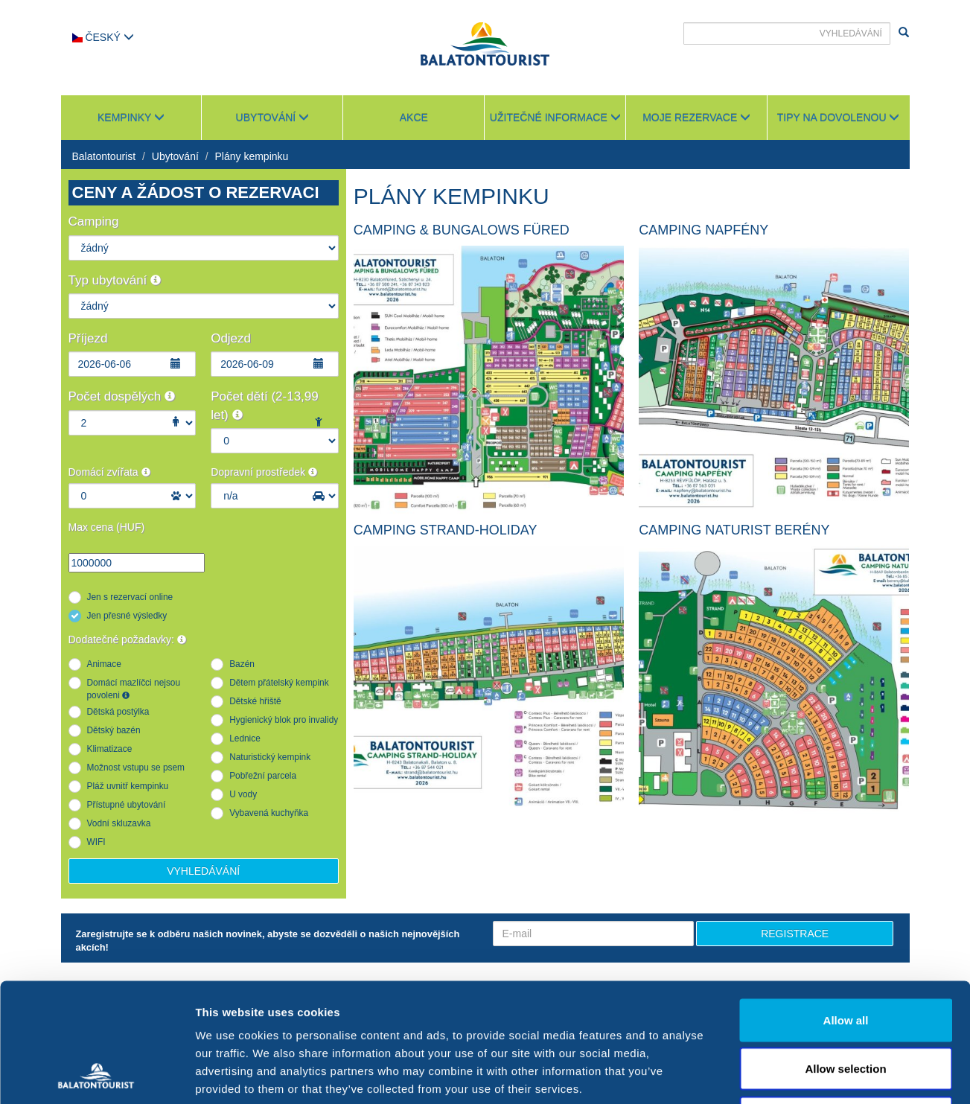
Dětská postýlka (118, 711)
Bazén (242, 664)
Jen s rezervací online (130, 597)
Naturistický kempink (269, 757)
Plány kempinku (252, 156)
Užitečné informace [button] (555, 118)
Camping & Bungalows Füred (461, 230)
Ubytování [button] (273, 118)
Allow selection (845, 957)
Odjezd (231, 338)
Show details (781, 1074)
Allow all (846, 908)
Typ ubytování (115, 280)
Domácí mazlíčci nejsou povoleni (134, 689)
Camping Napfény (703, 230)
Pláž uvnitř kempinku (128, 786)
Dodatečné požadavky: (127, 639)
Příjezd (88, 338)
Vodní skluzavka (119, 823)
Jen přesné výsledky (127, 615)
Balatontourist (104, 156)
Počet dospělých (121, 396)
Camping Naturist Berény (734, 530)
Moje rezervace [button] (696, 118)
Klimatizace (110, 749)
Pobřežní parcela (262, 775)
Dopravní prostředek (264, 472)
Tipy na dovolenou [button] (838, 118)
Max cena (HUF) (106, 527)
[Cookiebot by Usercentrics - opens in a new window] (96, 1075)
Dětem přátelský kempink (279, 682)
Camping (93, 221)
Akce (414, 118)
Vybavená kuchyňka (268, 813)
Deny (846, 1006)
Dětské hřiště (255, 701)
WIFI (96, 842)
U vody (243, 794)
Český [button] (103, 37)
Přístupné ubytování (126, 805)
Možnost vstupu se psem (136, 767)
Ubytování (175, 156)
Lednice (245, 738)
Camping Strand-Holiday (445, 530)
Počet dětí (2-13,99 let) (265, 405)
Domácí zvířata (109, 472)
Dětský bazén (114, 730)
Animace (104, 664)
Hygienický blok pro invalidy (283, 720)
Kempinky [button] (131, 118)
